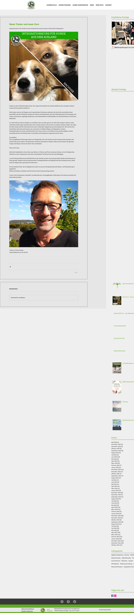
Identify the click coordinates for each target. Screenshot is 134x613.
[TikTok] (74, 601)
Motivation (124, 561)
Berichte (126, 555)
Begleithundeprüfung (117, 555)
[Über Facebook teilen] (10, 267)
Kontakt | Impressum (27, 611)
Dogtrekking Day (126, 558)
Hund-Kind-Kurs (115, 561)
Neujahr (131, 561)
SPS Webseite (115, 564)
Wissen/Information (117, 567)
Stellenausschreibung (126, 564)
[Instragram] (115, 596)
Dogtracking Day (116, 558)
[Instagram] (61, 601)
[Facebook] (112, 596)
